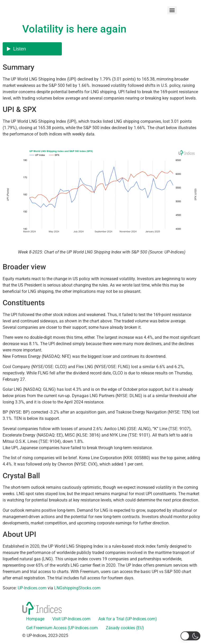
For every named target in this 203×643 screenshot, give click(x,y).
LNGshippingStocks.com (77, 587)
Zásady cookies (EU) (125, 627)
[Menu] (172, 10)
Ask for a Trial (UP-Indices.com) (127, 618)
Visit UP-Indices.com (71, 618)
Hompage (35, 618)
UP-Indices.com (32, 587)
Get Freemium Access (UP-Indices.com (62, 627)
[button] (190, 635)
